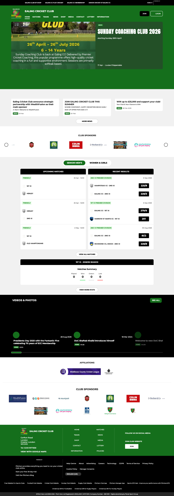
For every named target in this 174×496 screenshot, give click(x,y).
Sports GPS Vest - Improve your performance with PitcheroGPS (148, 483)
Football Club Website (34, 483)
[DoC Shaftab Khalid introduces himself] (103, 322)
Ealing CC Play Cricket (54, 3)
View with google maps (33, 452)
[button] (27, 17)
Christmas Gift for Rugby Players (85, 489)
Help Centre (71, 463)
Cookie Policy (71, 469)
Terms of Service (133, 463)
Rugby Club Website (85, 483)
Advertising (91, 463)
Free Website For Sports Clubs (14, 483)
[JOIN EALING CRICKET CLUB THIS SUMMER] (87, 85)
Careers (101, 463)
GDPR (121, 463)
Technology (111, 463)
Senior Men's (74, 163)
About (81, 463)
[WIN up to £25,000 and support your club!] (139, 85)
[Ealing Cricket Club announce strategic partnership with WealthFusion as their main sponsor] (35, 85)
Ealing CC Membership (76, 3)
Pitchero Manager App (117, 483)
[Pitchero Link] (158, 3)
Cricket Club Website (52, 483)
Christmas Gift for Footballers (62, 489)
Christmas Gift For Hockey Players (110, 489)
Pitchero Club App (101, 483)
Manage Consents (87, 469)
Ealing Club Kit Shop (33, 3)
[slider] (16, 352)
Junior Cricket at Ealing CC (99, 3)
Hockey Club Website (68, 483)
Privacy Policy (147, 463)
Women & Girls (98, 163)
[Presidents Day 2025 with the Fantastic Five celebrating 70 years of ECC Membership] (42, 322)
